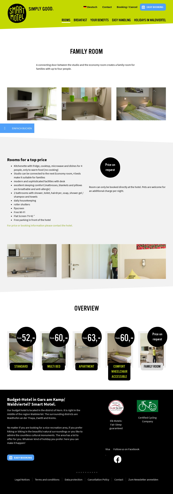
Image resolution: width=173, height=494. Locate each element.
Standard (21, 366)
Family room (152, 366)
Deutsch (90, 7)
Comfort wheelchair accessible (119, 372)
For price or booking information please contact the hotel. (40, 225)
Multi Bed (53, 366)
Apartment (86, 366)
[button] (4, 128)
